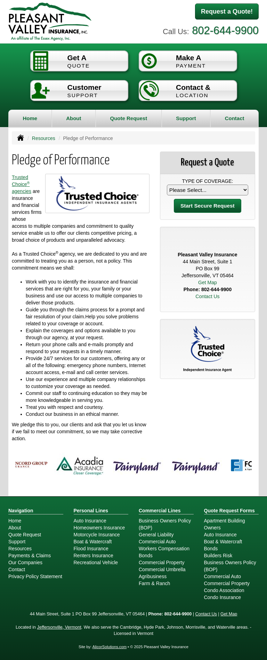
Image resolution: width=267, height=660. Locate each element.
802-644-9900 (225, 30)
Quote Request (24, 534)
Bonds (146, 555)
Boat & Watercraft (93, 541)
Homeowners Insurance (99, 527)
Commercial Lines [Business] (160, 510)
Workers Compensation (164, 548)
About (73, 118)
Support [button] (186, 118)
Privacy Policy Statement (35, 576)
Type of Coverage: (207, 181)
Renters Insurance (93, 555)
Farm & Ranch (154, 583)
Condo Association (224, 590)
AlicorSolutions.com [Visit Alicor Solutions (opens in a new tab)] (109, 647)
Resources (43, 138)
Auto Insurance (90, 520)
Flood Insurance (91, 548)
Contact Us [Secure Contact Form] (207, 296)
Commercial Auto (157, 541)
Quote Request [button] (128, 118)
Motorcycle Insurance (97, 534)
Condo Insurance (222, 597)
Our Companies (25, 562)
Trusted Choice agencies (21, 184)
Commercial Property (161, 562)
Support (16, 541)
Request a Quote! (227, 11)
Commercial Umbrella (162, 569)
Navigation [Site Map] (20, 510)
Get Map (207, 282)
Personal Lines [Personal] (91, 510)
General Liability (156, 534)
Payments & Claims (29, 555)
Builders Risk (218, 555)
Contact (234, 118)
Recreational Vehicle (96, 562)
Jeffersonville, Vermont (59, 627)
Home (30, 118)
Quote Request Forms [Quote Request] (229, 510)
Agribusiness (153, 576)
